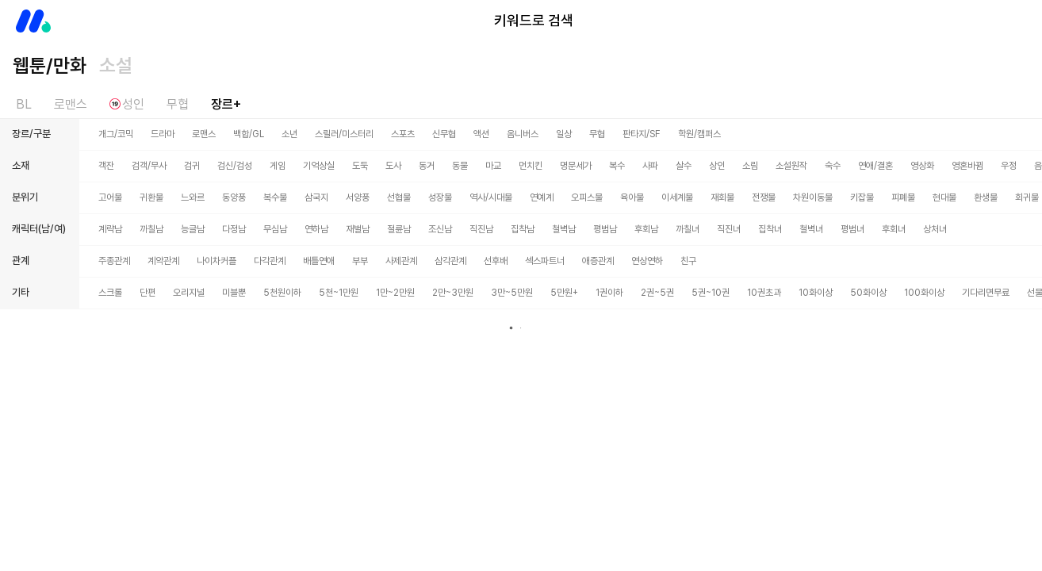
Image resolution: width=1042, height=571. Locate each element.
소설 (115, 65)
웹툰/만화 (49, 65)
